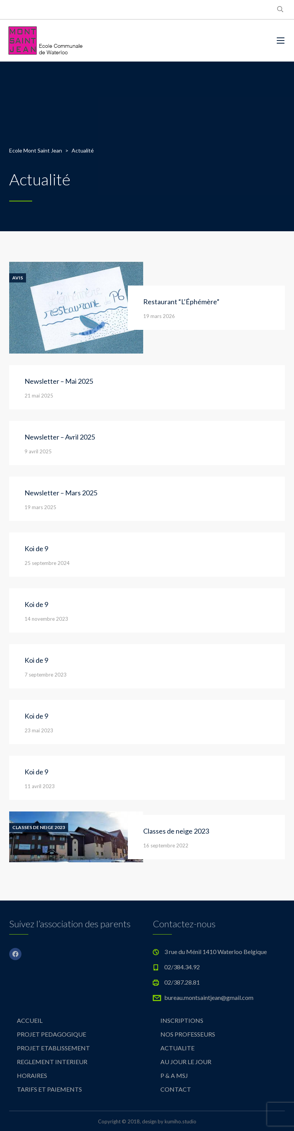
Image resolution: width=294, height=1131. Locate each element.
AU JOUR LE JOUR (185, 1061)
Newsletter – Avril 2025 (59, 437)
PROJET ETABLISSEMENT (53, 1047)
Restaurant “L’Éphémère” (181, 301)
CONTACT (175, 1089)
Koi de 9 (36, 548)
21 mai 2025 (38, 396)
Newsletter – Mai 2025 (58, 381)
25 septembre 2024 (47, 563)
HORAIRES (32, 1075)
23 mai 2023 (38, 730)
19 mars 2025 (40, 507)
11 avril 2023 (39, 786)
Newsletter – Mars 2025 (60, 492)
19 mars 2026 (159, 316)
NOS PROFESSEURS (187, 1034)
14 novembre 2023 (46, 619)
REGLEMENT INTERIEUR (52, 1061)
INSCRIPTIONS (181, 1020)
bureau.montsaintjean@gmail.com (208, 997)
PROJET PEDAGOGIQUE (51, 1034)
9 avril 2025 (38, 451)
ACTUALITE (177, 1047)
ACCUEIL (29, 1020)
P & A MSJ (174, 1075)
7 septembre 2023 (45, 675)
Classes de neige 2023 (38, 827)
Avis (17, 278)
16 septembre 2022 (165, 845)
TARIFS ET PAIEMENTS (49, 1089)
